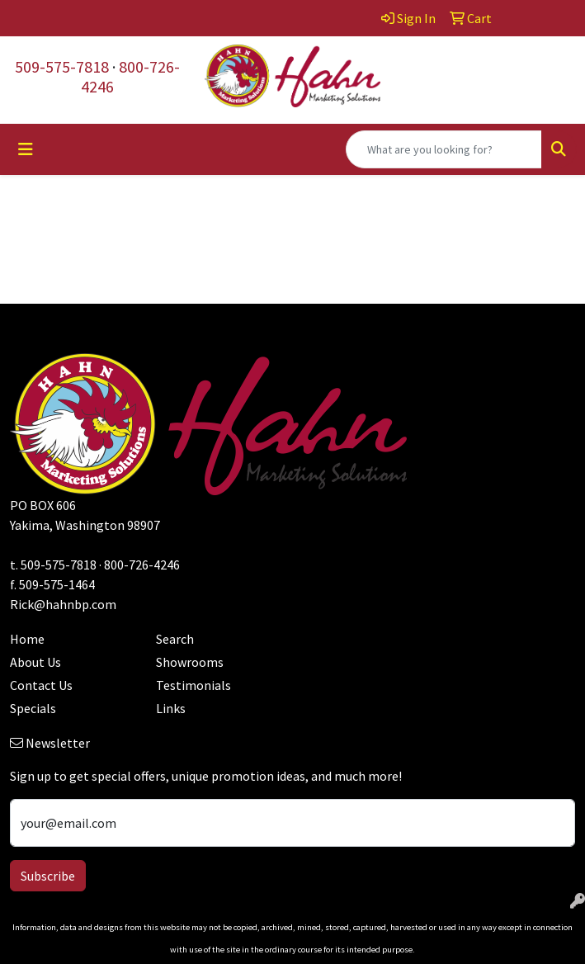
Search (175, 639)
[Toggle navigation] (25, 149)
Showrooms (190, 662)
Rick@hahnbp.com (63, 604)
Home (27, 639)
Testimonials (193, 685)
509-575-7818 (62, 66)
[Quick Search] (444, 149)
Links (171, 708)
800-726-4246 (130, 76)
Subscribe (48, 875)
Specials (33, 708)
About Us (35, 662)
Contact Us (41, 685)
